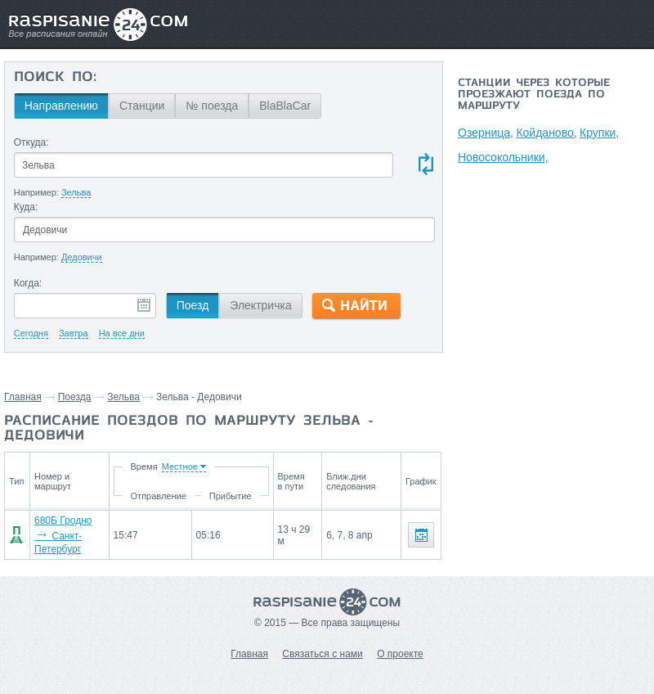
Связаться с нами (322, 654)
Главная (23, 397)
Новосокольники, (503, 157)
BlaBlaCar (285, 105)
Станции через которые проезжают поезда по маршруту (534, 95)
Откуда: (31, 142)
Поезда (75, 397)
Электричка (260, 305)
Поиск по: (55, 77)
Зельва (123, 397)
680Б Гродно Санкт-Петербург (63, 535)
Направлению (61, 105)
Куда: (26, 207)
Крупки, (600, 132)
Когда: (28, 283)
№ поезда (212, 105)
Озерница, (485, 132)
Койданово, (547, 132)
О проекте (400, 654)
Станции (142, 105)
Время (146, 466)
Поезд (193, 305)
